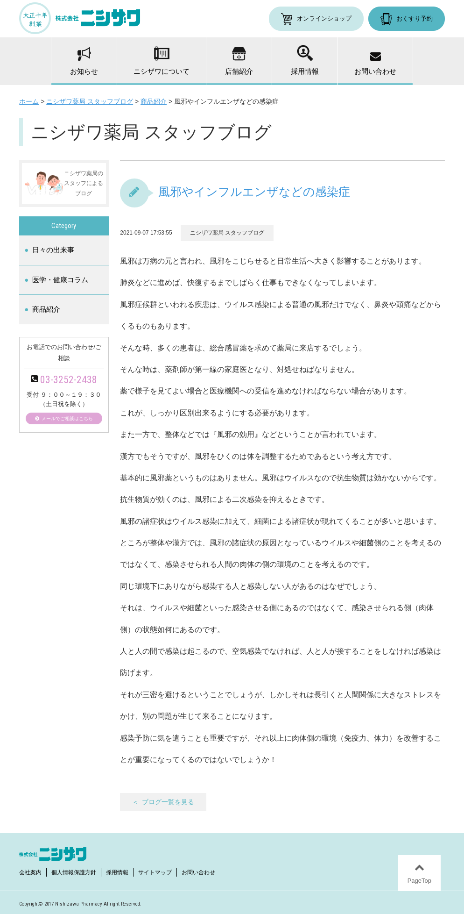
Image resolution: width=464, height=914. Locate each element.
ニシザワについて (162, 60)
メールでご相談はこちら (67, 418)
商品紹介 (46, 309)
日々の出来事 (53, 250)
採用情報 (305, 60)
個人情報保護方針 (73, 872)
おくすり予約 (414, 18)
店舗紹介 (239, 61)
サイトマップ (155, 872)
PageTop (419, 880)
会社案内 (30, 872)
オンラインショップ (324, 18)
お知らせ (84, 61)
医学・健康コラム (60, 280)
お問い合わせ (375, 63)
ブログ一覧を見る (168, 802)
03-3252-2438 (68, 380)
